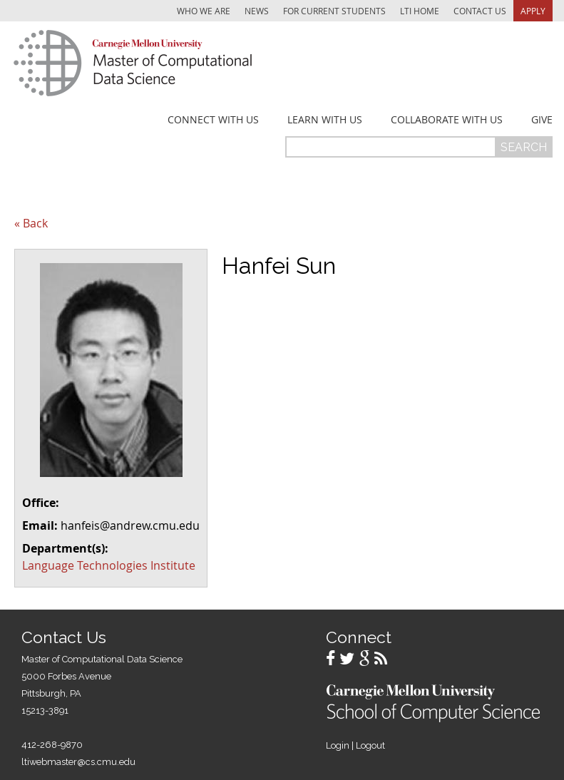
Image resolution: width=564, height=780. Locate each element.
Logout (370, 745)
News (257, 10)
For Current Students (334, 10)
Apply (533, 10)
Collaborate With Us (447, 120)
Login (337, 745)
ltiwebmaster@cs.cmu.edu (78, 761)
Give (542, 120)
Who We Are (203, 10)
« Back (31, 223)
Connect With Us (213, 120)
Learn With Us (324, 120)
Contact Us (479, 10)
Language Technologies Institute (108, 565)
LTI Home (419, 10)
